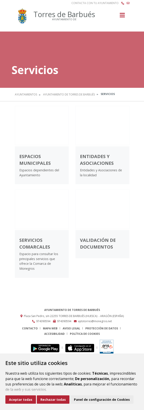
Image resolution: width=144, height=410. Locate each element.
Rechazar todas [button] (53, 399)
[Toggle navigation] (122, 16)
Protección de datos (101, 328)
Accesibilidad (54, 334)
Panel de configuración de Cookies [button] (102, 399)
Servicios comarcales (34, 243)
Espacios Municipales (35, 159)
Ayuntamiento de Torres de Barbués (69, 94)
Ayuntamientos (26, 94)
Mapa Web (50, 328)
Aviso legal (71, 328)
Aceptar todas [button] (20, 399)
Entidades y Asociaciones (97, 159)
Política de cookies (85, 334)
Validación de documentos (98, 243)
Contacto (30, 328)
